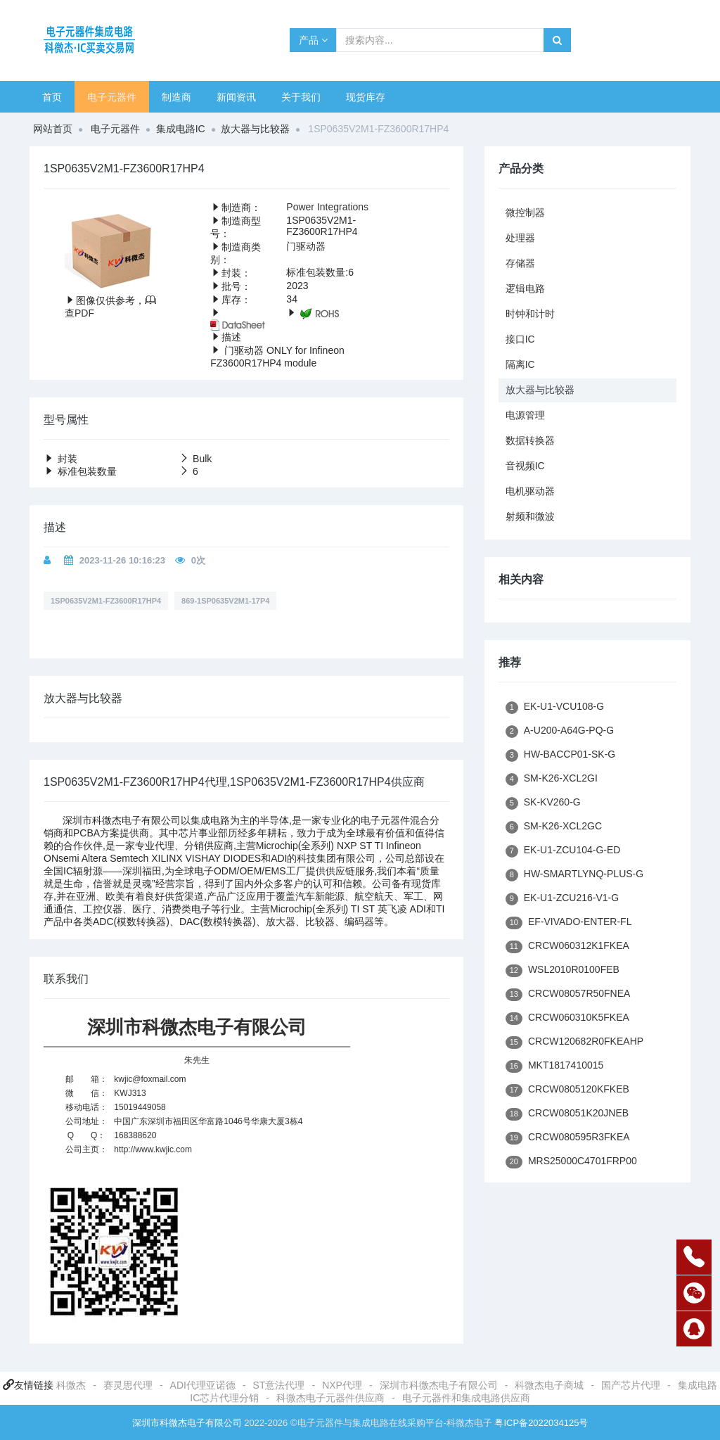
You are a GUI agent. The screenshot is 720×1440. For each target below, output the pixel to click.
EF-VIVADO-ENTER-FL (569, 922)
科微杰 (71, 1385)
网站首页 (52, 128)
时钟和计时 (530, 313)
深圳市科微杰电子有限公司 (439, 1385)
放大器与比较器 (255, 128)
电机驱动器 (530, 491)
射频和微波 (530, 516)
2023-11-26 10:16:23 (122, 560)
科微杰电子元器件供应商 (330, 1397)
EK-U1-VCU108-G (555, 707)
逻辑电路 (525, 288)
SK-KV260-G (543, 803)
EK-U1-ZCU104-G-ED (563, 851)
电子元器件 (111, 97)
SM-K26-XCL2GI (552, 779)
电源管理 (525, 415)
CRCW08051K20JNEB (567, 1114)
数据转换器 (530, 440)
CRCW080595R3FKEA (568, 1138)
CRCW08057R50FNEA (568, 994)
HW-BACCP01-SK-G (561, 755)
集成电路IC (180, 128)
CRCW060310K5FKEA (567, 1018)
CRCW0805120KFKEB (567, 1090)
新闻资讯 (236, 97)
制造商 (176, 97)
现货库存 (365, 97)
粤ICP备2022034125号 (541, 1422)
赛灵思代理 (128, 1385)
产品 (313, 40)
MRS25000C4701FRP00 (571, 1161)
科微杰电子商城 (549, 1385)
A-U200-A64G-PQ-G (560, 731)
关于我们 (301, 97)
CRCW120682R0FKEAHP (574, 1042)
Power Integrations (327, 206)
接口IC (520, 339)
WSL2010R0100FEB (562, 970)
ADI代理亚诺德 (203, 1385)
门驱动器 (306, 246)
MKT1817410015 (555, 1066)
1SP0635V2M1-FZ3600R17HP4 (106, 601)
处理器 (520, 237)
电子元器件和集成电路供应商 (466, 1397)
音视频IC (525, 465)
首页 (52, 97)
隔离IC (520, 364)
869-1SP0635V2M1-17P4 (225, 601)
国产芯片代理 (630, 1385)
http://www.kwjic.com (153, 1149)
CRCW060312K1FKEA (567, 946)
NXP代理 (342, 1385)
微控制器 (525, 212)
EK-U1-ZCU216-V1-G (562, 898)
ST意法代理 (279, 1385)
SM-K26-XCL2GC (554, 827)
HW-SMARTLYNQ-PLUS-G (574, 874)
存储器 (520, 263)
